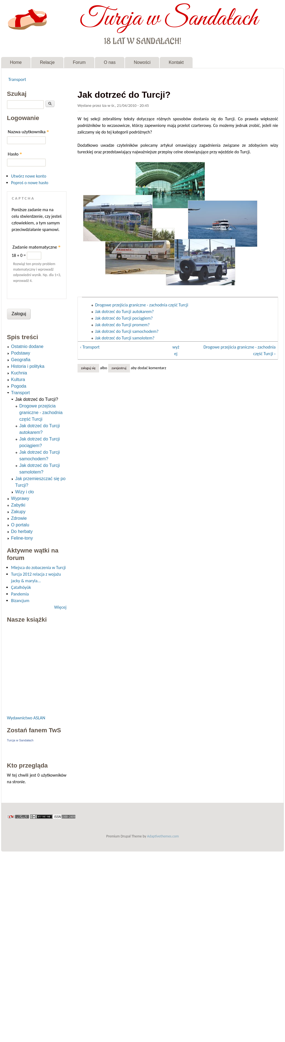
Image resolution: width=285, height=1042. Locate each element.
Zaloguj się (88, 368)
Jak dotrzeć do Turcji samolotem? (125, 338)
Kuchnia (19, 373)
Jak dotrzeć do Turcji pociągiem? (124, 318)
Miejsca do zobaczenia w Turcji (38, 567)
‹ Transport (90, 347)
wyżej (175, 350)
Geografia (20, 359)
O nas (110, 62)
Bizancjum (20, 600)
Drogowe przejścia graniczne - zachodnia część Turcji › (239, 350)
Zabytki (18, 505)
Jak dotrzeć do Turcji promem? (122, 324)
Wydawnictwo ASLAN (26, 717)
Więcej (60, 607)
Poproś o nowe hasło (29, 182)
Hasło (15, 154)
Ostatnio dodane (27, 346)
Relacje (47, 62)
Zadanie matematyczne (36, 247)
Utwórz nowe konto (28, 176)
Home (16, 62)
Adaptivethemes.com (163, 836)
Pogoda (18, 386)
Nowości (142, 62)
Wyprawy (20, 498)
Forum (79, 62)
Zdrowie (19, 518)
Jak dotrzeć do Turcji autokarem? (124, 311)
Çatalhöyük (21, 587)
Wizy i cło (24, 491)
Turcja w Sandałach (169, 18)
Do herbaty (22, 531)
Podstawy (20, 353)
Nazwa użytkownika (28, 132)
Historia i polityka (27, 366)
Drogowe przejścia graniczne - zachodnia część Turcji (141, 305)
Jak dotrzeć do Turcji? (36, 399)
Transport (17, 79)
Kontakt (176, 62)
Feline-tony (22, 538)
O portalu (20, 525)
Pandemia (20, 594)
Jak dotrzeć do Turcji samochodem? (127, 331)
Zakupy (18, 511)
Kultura (18, 379)
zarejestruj (118, 368)
